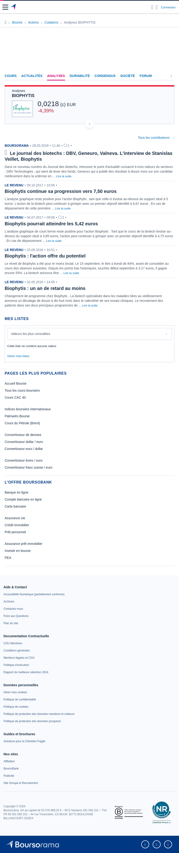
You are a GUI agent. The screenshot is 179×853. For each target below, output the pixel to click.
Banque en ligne (16, 492)
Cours (11, 76)
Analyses (56, 76)
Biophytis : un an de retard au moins (45, 288)
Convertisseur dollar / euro (24, 442)
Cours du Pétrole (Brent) (22, 423)
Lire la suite (63, 176)
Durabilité (80, 76)
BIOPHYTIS (23, 95)
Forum (146, 76)
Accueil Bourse (15, 383)
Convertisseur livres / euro (24, 460)
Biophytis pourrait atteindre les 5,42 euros (51, 223)
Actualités (32, 76)
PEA (8, 558)
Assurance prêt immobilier (23, 544)
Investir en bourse (18, 551)
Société (127, 76)
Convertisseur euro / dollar (24, 449)
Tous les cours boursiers (22, 390)
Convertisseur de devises (23, 435)
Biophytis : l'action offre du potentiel (45, 255)
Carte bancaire (15, 506)
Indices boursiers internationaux (28, 409)
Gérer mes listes (18, 356)
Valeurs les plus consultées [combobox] (30, 334)
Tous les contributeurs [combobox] (154, 137)
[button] (5, 7)
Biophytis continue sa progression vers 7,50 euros (61, 191)
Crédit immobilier (17, 525)
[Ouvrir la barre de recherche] (152, 7)
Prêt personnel (15, 532)
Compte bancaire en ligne (23, 499)
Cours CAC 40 (15, 397)
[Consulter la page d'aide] (157, 7)
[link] (33, 594)
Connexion (168, 7)
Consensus (105, 76)
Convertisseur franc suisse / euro (28, 467)
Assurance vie (15, 518)
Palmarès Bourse (17, 416)
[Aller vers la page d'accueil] (14, 7)
